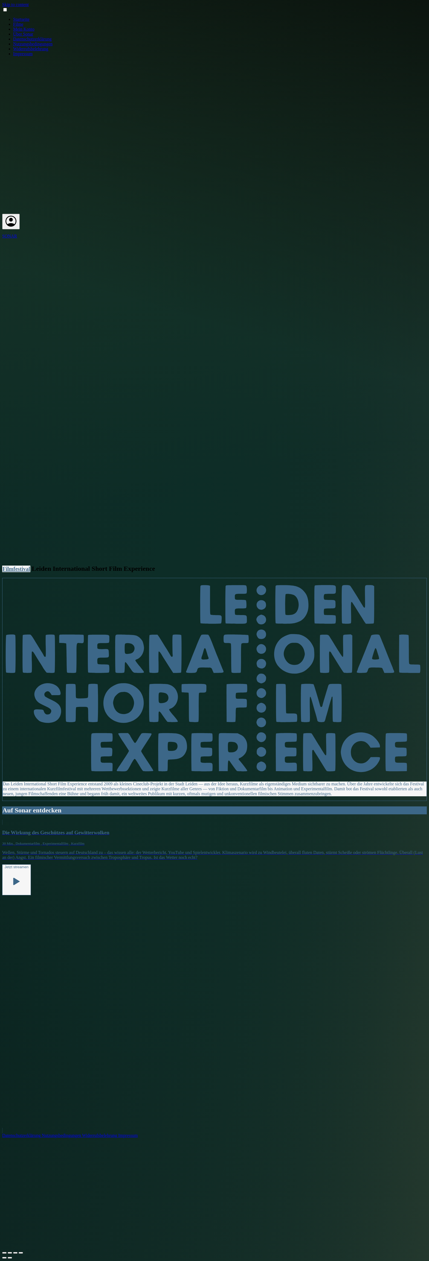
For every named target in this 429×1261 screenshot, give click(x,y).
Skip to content (15, 4)
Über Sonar (23, 34)
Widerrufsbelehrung (30, 48)
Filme (18, 24)
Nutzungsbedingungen (33, 44)
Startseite (21, 19)
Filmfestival (16, 569)
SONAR (9, 236)
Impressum (23, 53)
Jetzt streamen (16, 879)
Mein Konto (23, 29)
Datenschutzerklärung (32, 39)
